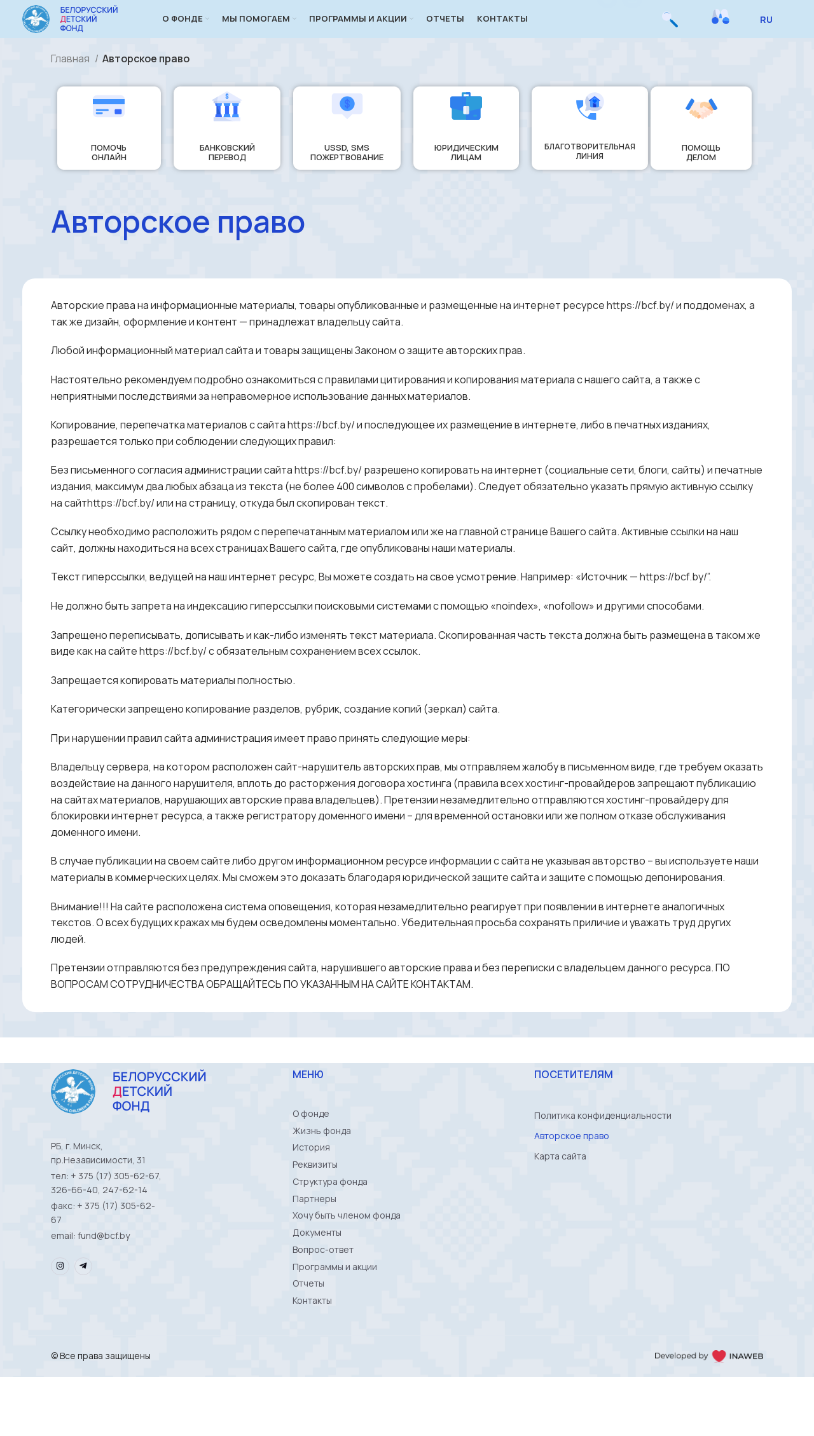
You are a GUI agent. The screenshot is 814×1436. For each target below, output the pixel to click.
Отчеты (308, 1338)
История (311, 1175)
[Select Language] (771, 28)
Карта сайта (560, 1175)
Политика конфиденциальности (603, 1134)
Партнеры (314, 1236)
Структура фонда (330, 1216)
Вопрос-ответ (323, 1297)
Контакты (312, 1358)
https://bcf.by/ (640, 324)
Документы (317, 1277)
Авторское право (571, 1155)
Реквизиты (315, 1195)
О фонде (311, 1134)
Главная (71, 78)
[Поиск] (670, 28)
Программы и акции (335, 1317)
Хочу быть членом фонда (347, 1256)
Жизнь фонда (322, 1155)
